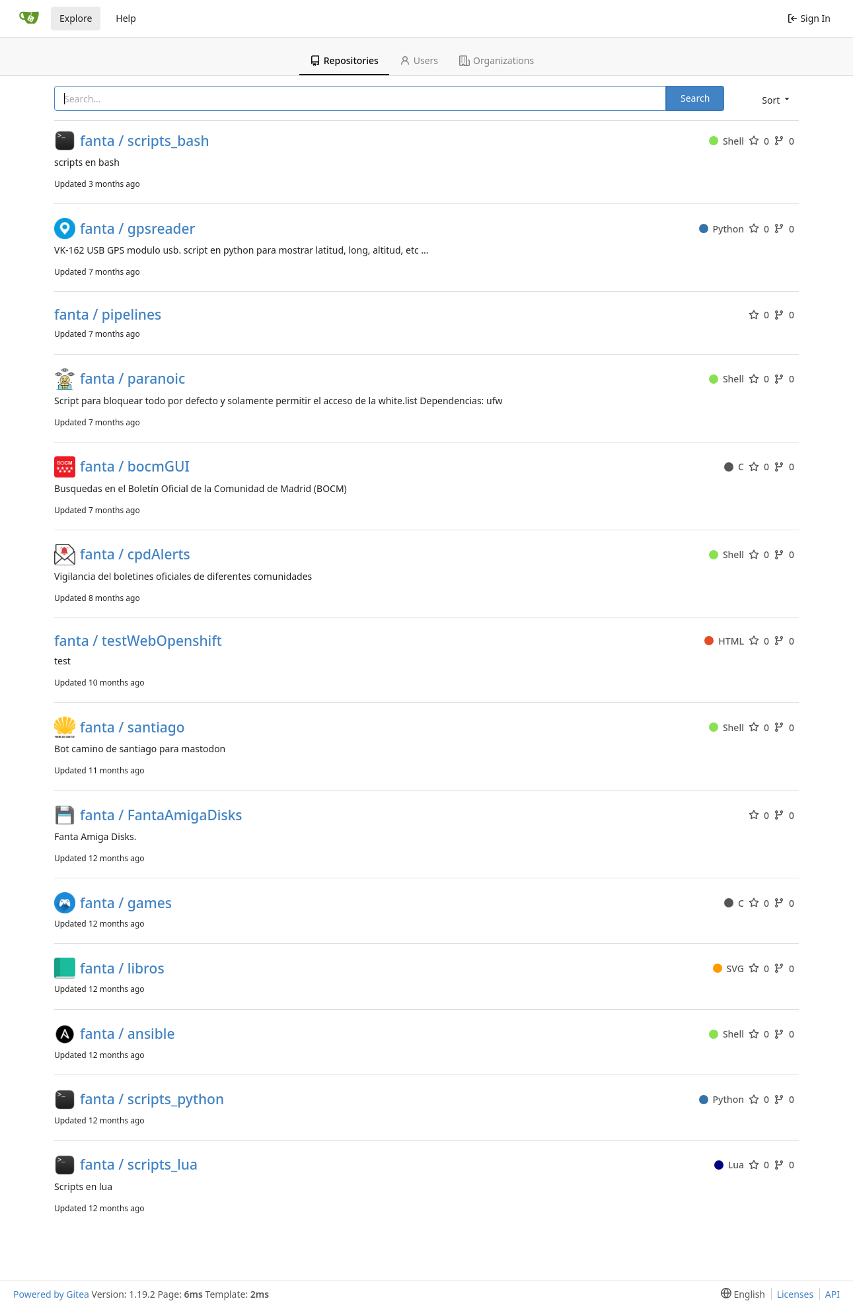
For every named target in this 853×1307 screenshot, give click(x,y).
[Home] (29, 18)
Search (695, 98)
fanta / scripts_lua (139, 1165)
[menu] (774, 99)
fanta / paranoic (132, 379)
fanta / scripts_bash (144, 141)
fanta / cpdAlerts (135, 554)
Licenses (795, 1294)
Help (126, 18)
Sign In (809, 18)
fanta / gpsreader (137, 229)
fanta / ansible (127, 1034)
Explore (75, 18)
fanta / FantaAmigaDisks (161, 815)
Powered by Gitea (51, 1294)
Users (419, 60)
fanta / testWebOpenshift (138, 641)
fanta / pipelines (107, 315)
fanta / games (126, 903)
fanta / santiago (132, 727)
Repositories (344, 60)
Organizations (496, 60)
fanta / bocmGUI (135, 467)
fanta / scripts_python (152, 1099)
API (832, 1294)
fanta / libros (122, 968)
